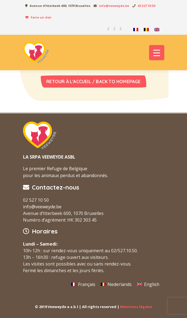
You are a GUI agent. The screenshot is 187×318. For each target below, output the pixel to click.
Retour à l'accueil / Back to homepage (93, 81)
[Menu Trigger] (156, 52)
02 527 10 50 (146, 6)
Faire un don (41, 17)
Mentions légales (136, 306)
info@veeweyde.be (114, 6)
